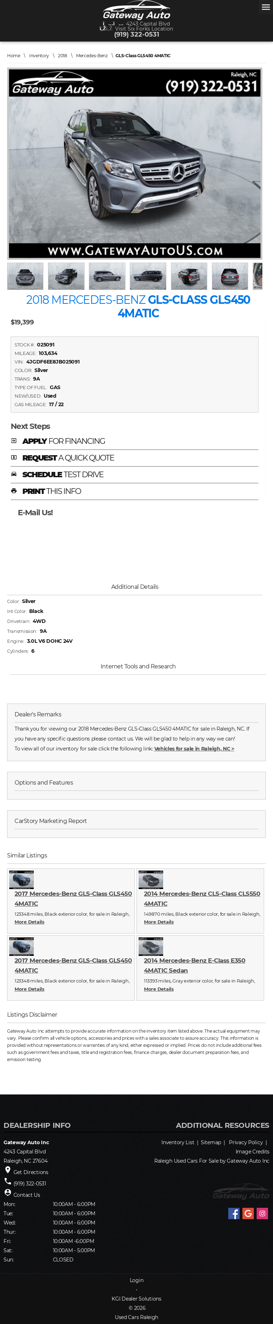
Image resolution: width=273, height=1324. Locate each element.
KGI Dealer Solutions (136, 1299)
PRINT (46, 492)
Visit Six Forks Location (136, 28)
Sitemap (211, 1142)
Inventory (39, 55)
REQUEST (62, 458)
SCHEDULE (57, 475)
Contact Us (27, 1195)
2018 (62, 55)
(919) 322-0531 (136, 34)
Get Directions (31, 1172)
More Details (29, 922)
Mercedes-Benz (92, 55)
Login (137, 1280)
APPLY (58, 441)
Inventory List (177, 1142)
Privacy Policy (246, 1142)
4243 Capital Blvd (136, 23)
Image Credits (252, 1151)
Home (13, 55)
